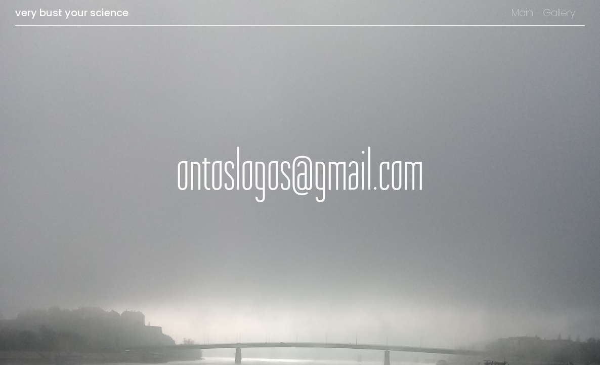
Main (522, 13)
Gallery (559, 13)
